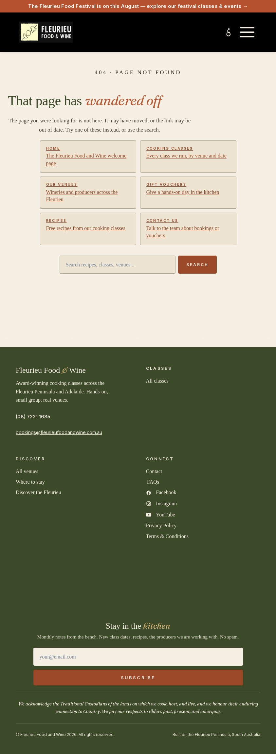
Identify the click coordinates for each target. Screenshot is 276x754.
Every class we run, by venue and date (188, 152)
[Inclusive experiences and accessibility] (229, 32)
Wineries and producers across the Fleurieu (88, 192)
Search (197, 264)
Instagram (166, 503)
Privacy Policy (161, 525)
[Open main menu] (247, 32)
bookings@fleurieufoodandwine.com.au (59, 432)
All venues (27, 471)
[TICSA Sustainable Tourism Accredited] (221, 565)
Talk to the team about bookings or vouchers (188, 228)
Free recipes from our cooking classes (88, 224)
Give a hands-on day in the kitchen (188, 188)
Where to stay (30, 482)
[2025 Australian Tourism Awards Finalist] (110, 565)
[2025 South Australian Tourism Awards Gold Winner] (54, 565)
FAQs (153, 482)
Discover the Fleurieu (38, 492)
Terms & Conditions (167, 536)
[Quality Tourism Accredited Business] (166, 565)
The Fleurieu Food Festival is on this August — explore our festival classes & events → (138, 6)
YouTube (165, 514)
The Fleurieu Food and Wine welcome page (88, 156)
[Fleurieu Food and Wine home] (46, 32)
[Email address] (138, 657)
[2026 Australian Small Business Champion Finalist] (138, 600)
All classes (157, 381)
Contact (154, 471)
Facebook (166, 492)
